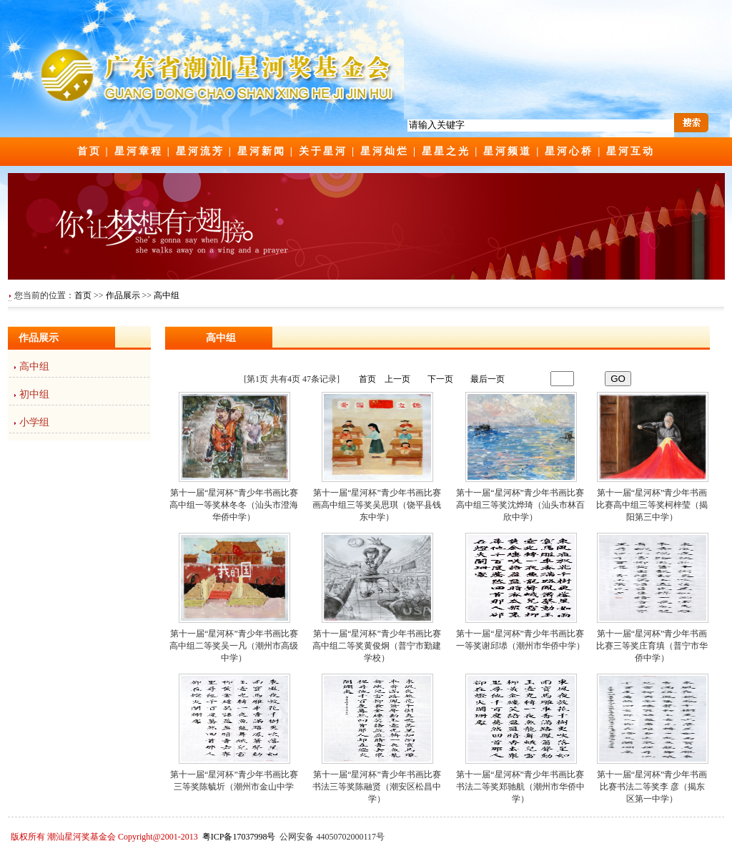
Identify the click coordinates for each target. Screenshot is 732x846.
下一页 (440, 379)
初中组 (34, 394)
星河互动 (630, 151)
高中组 (166, 295)
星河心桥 (569, 151)
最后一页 (487, 379)
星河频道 (507, 151)
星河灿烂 (384, 151)
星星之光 (446, 151)
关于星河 (323, 151)
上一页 (397, 379)
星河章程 (138, 151)
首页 (89, 151)
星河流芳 (200, 151)
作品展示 (123, 295)
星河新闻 (261, 151)
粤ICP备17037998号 (239, 837)
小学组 (34, 422)
